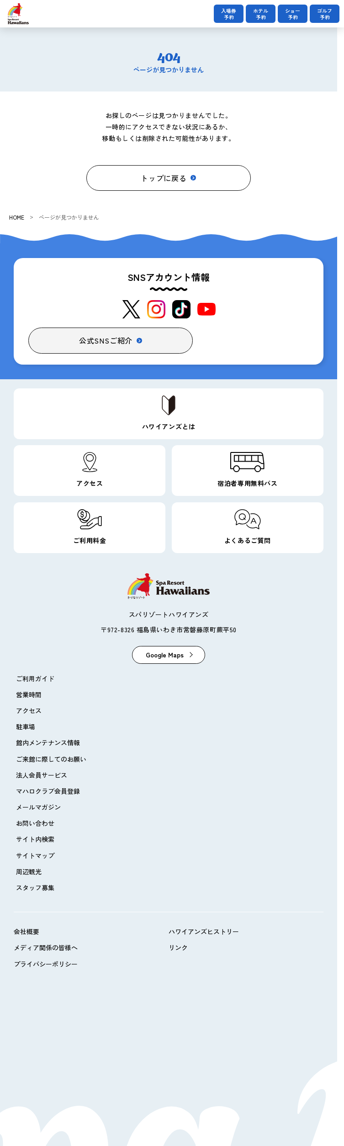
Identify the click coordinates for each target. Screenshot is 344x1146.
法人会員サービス (41, 775)
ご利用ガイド (35, 678)
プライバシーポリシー (46, 963)
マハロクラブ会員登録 (48, 791)
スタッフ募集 (35, 887)
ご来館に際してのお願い (51, 759)
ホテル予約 (260, 14)
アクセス (29, 710)
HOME (16, 217)
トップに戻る (164, 177)
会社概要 (26, 931)
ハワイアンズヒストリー (204, 931)
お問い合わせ (35, 823)
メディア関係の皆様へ (46, 947)
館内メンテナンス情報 (48, 742)
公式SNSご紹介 (105, 340)
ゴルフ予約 (324, 14)
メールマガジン (38, 807)
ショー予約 (292, 14)
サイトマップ (35, 855)
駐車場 (25, 726)
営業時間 (29, 694)
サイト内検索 (35, 839)
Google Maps (165, 654)
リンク (178, 947)
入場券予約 (228, 14)
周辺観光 (29, 871)
